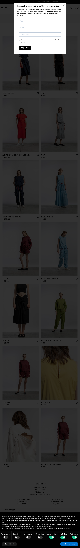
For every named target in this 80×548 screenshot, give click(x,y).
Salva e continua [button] (69, 544)
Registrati (25, 48)
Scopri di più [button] (9, 544)
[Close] (63, 5)
